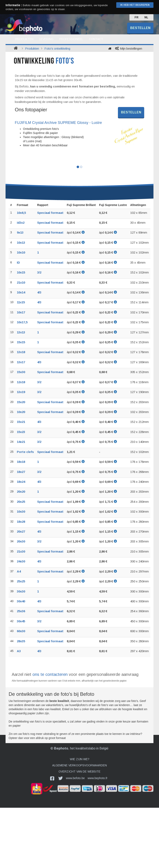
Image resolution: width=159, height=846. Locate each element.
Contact (96, 39)
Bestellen (140, 28)
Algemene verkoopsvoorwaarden (79, 765)
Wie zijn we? (79, 759)
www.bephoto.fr (98, 778)
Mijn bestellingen (131, 48)
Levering (46, 39)
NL (146, 17)
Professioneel (71, 39)
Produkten (24, 39)
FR (136, 17)
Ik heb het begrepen (135, 4)
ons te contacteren (50, 674)
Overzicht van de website (79, 771)
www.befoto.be (75, 778)
